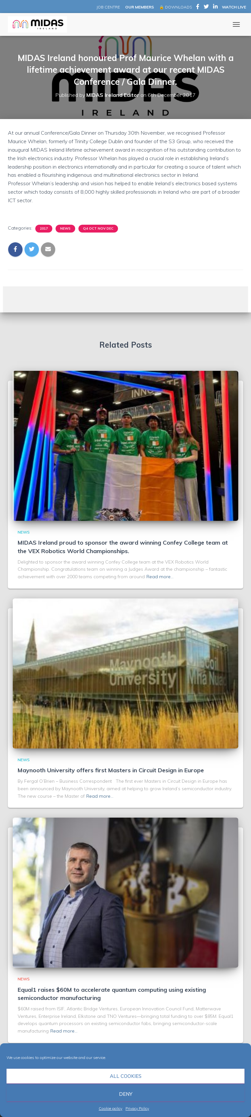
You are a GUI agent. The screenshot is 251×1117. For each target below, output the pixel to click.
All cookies (126, 1076)
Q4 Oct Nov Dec (98, 228)
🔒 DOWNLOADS (175, 7)
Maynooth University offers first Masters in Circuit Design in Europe (111, 770)
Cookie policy (110, 1108)
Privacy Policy (137, 1108)
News (65, 228)
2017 (44, 228)
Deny (125, 1094)
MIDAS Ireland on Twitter (206, 7)
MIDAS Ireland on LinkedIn (215, 7)
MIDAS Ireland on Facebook (197, 7)
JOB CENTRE (107, 7)
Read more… (160, 577)
